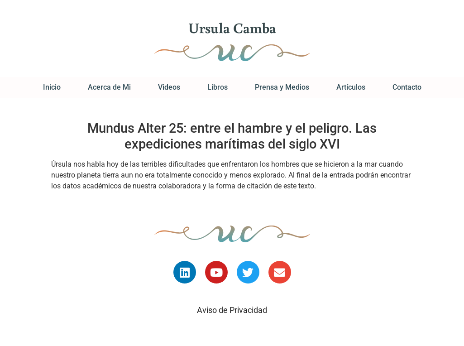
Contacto (406, 87)
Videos (169, 87)
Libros (217, 87)
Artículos (350, 87)
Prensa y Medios (282, 87)
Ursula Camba (232, 27)
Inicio (52, 87)
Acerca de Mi (109, 87)
